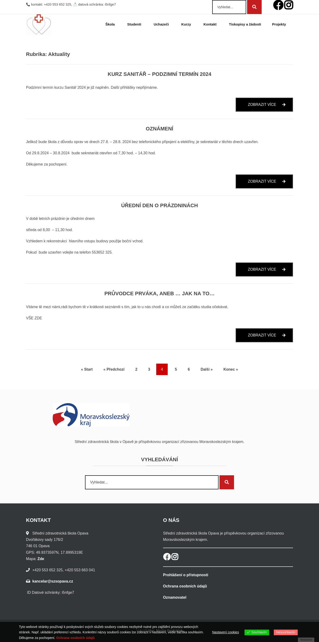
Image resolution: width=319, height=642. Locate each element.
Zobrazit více (270, 107)
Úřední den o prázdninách (159, 205)
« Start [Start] (87, 369)
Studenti (135, 24)
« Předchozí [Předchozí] (114, 369)
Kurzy (187, 24)
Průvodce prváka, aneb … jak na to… (159, 293)
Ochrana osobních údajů (185, 586)
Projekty (279, 24)
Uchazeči (162, 24)
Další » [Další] (206, 369)
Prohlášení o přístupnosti (185, 575)
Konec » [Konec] (230, 369)
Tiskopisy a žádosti (245, 24)
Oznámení (159, 129)
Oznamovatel (174, 597)
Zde (40, 559)
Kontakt (211, 24)
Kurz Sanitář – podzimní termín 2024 (159, 74)
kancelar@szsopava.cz (52, 581)
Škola (110, 24)
